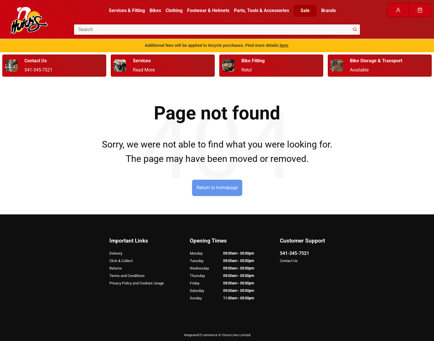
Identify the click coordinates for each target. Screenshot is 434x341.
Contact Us (289, 261)
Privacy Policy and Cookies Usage (136, 283)
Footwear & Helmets (208, 10)
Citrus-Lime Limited (236, 335)
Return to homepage (217, 187)
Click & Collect (121, 261)
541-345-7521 (294, 253)
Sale (305, 10)
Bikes (155, 10)
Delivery (115, 253)
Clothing (174, 10)
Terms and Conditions (127, 276)
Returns (115, 268)
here (284, 45)
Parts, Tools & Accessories (261, 10)
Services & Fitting (127, 10)
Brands (328, 10)
